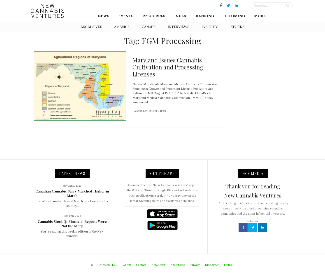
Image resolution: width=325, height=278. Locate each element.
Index (180, 16)
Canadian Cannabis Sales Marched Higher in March (72, 193)
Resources (153, 16)
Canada (149, 27)
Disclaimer (212, 264)
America (122, 27)
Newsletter (158, 264)
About (127, 264)
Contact (141, 264)
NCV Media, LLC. (107, 264)
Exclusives (91, 27)
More (260, 16)
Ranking (205, 16)
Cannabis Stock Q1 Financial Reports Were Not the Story (72, 223)
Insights (210, 27)
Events (125, 16)
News (103, 16)
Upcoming (234, 16)
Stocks (237, 27)
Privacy (195, 264)
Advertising (178, 264)
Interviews (178, 27)
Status (228, 264)
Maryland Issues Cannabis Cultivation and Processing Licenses (167, 67)
